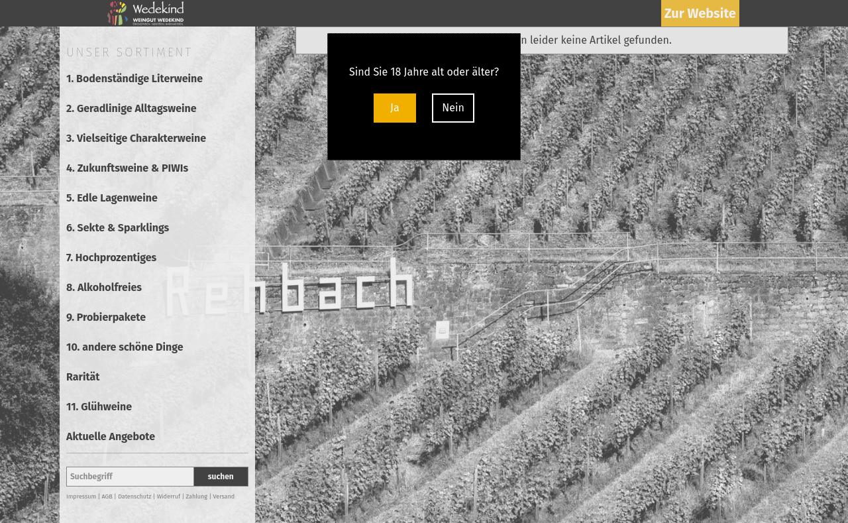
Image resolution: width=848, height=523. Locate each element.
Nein (453, 107)
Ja (394, 107)
